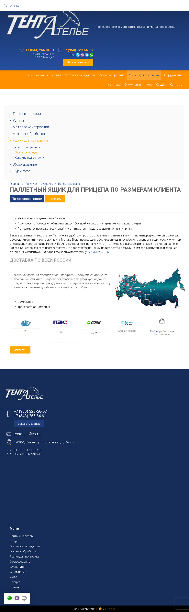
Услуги (56, 75)
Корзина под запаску (29, 157)
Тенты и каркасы (36, 75)
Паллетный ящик (26, 152)
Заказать (55, 198)
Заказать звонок (78, 62)
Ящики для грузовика (144, 75)
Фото (148, 84)
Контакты (176, 84)
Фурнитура (113, 84)
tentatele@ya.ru (27, 434)
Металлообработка (112, 75)
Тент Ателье (11, 5)
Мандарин (107, 609)
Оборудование (173, 75)
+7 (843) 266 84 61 (39, 50)
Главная (15, 183)
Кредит (161, 84)
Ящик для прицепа (27, 147)
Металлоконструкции (80, 75)
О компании (133, 84)
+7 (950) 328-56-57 (78, 50)
